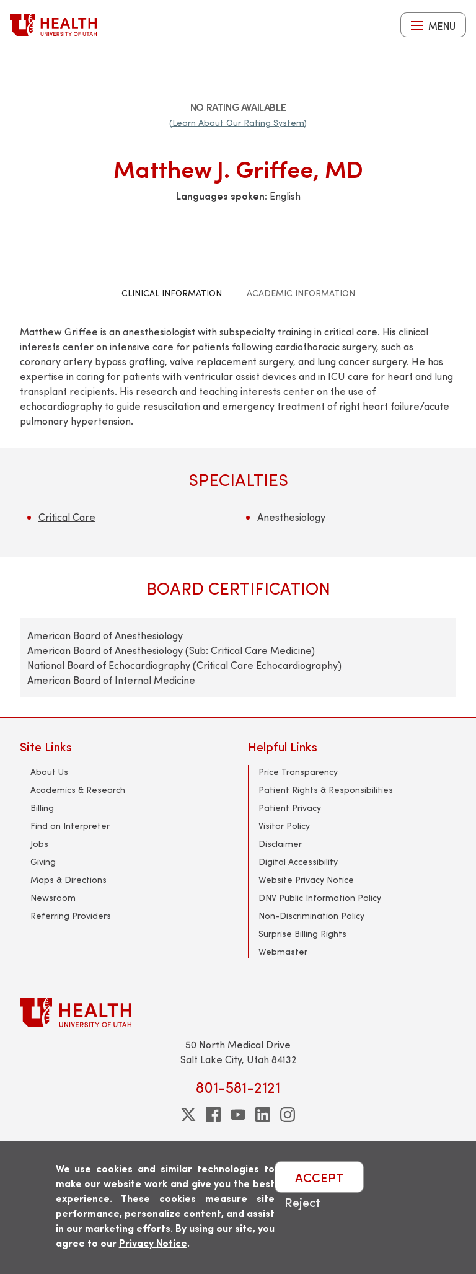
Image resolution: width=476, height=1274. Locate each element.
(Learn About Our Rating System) (238, 122)
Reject (302, 1201)
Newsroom (53, 897)
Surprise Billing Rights (302, 933)
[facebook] (213, 1114)
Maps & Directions (68, 879)
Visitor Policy (284, 825)
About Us (49, 771)
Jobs (39, 843)
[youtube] (238, 1114)
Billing (42, 807)
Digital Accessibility (298, 861)
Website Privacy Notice (306, 879)
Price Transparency (298, 771)
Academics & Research (77, 789)
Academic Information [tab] (301, 293)
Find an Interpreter (70, 825)
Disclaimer (280, 843)
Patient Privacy (289, 807)
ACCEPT (319, 1177)
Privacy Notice (153, 1243)
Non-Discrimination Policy (311, 915)
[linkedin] (262, 1114)
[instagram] (287, 1114)
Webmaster (282, 951)
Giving (43, 861)
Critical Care (66, 516)
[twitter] (188, 1114)
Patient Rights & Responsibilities (325, 789)
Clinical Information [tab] (171, 293)
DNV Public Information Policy (319, 897)
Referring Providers (70, 915)
